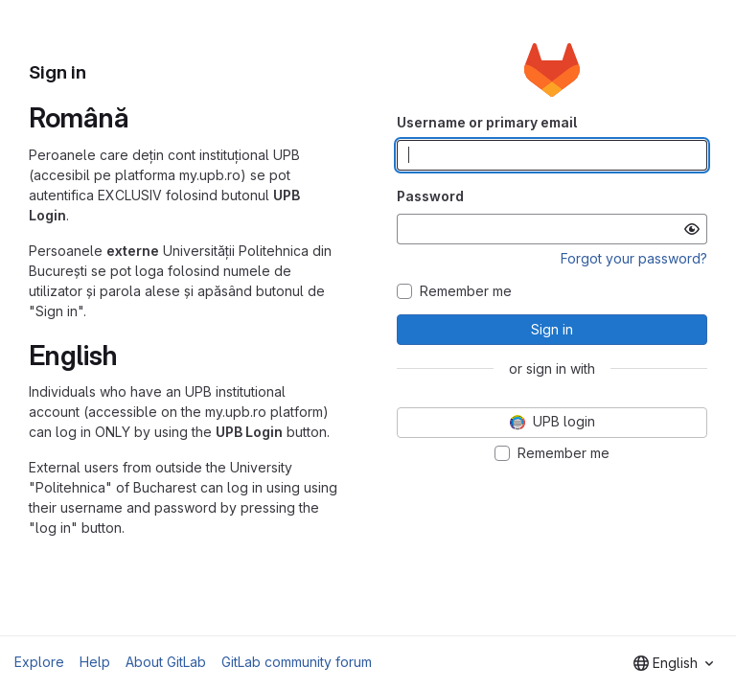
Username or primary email (487, 122)
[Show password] (692, 229)
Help (95, 662)
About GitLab (166, 662)
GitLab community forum (296, 662)
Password (430, 196)
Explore (39, 662)
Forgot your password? (634, 258)
